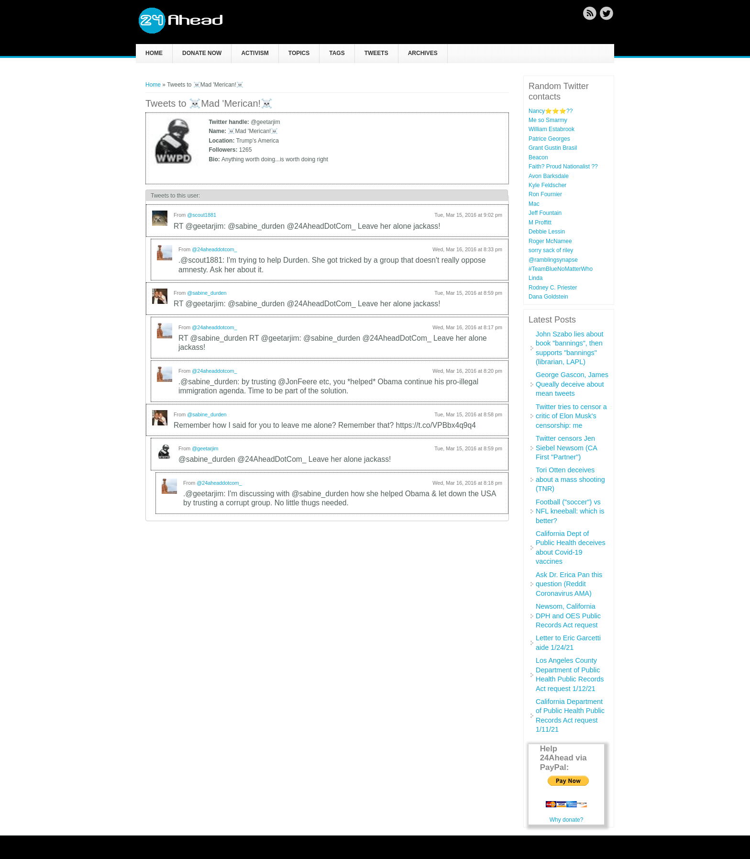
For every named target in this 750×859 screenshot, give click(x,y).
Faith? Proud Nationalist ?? (563, 166)
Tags (336, 53)
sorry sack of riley (551, 250)
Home (154, 53)
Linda (535, 278)
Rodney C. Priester (553, 287)
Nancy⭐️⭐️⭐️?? (551, 111)
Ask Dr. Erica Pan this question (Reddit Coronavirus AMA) (569, 584)
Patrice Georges (549, 138)
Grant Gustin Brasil (553, 148)
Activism (254, 53)
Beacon (538, 157)
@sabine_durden (206, 293)
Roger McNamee (550, 241)
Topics (298, 53)
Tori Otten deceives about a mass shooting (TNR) (570, 479)
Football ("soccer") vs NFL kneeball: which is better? (570, 511)
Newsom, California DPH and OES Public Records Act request (568, 615)
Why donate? (567, 819)
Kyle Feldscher (547, 185)
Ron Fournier (545, 194)
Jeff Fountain (545, 213)
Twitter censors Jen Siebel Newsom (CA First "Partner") (566, 448)
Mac (534, 204)
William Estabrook (551, 129)
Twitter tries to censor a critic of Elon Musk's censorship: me (571, 416)
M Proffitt (540, 222)
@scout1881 (201, 215)
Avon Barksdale (549, 176)
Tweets (376, 53)
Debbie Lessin (547, 231)
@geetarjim (205, 448)
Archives (423, 53)
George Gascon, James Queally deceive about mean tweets (572, 384)
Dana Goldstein (548, 296)
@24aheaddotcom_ (214, 249)
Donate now (201, 53)
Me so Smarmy (548, 120)
